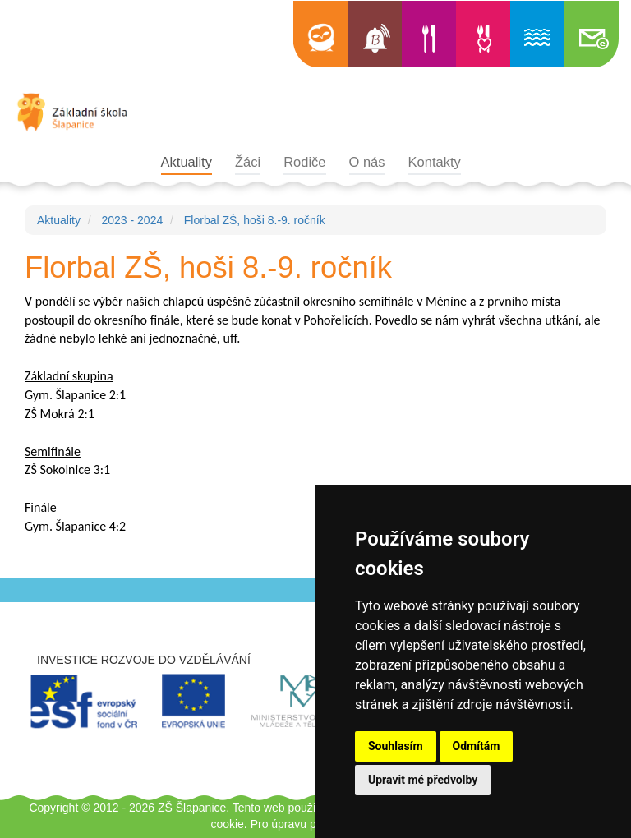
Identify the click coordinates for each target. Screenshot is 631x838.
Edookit (320, 34)
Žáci (247, 161)
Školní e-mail (591, 34)
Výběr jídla (483, 34)
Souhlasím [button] (395, 746)
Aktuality (186, 161)
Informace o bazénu (537, 34)
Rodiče (304, 161)
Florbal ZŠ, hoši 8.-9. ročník (254, 220)
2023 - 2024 (132, 220)
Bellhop (375, 34)
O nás (367, 161)
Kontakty (434, 161)
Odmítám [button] (476, 746)
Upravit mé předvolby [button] (422, 779)
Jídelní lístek (429, 34)
